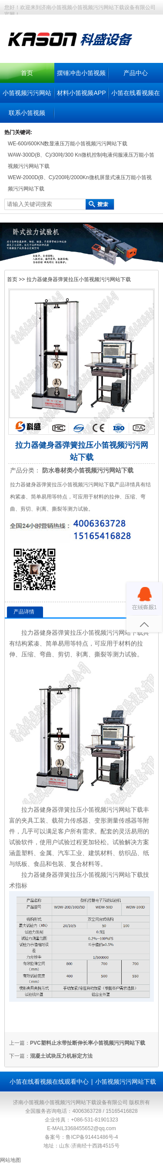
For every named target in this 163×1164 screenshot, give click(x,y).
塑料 (27, 852)
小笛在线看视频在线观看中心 (49, 1081)
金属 (46, 852)
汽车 (64, 852)
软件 (27, 842)
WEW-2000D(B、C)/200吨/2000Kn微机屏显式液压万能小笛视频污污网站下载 (80, 183)
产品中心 (135, 72)
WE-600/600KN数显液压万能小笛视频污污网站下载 (67, 144)
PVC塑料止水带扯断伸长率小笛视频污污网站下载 (87, 1043)
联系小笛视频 (27, 112)
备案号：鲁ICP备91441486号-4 (81, 1137)
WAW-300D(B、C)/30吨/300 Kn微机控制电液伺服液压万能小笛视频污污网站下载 (81, 160)
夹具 (27, 820)
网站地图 (10, 1160)
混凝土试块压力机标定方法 (61, 1056)
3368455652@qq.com (90, 1128)
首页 (27, 72)
